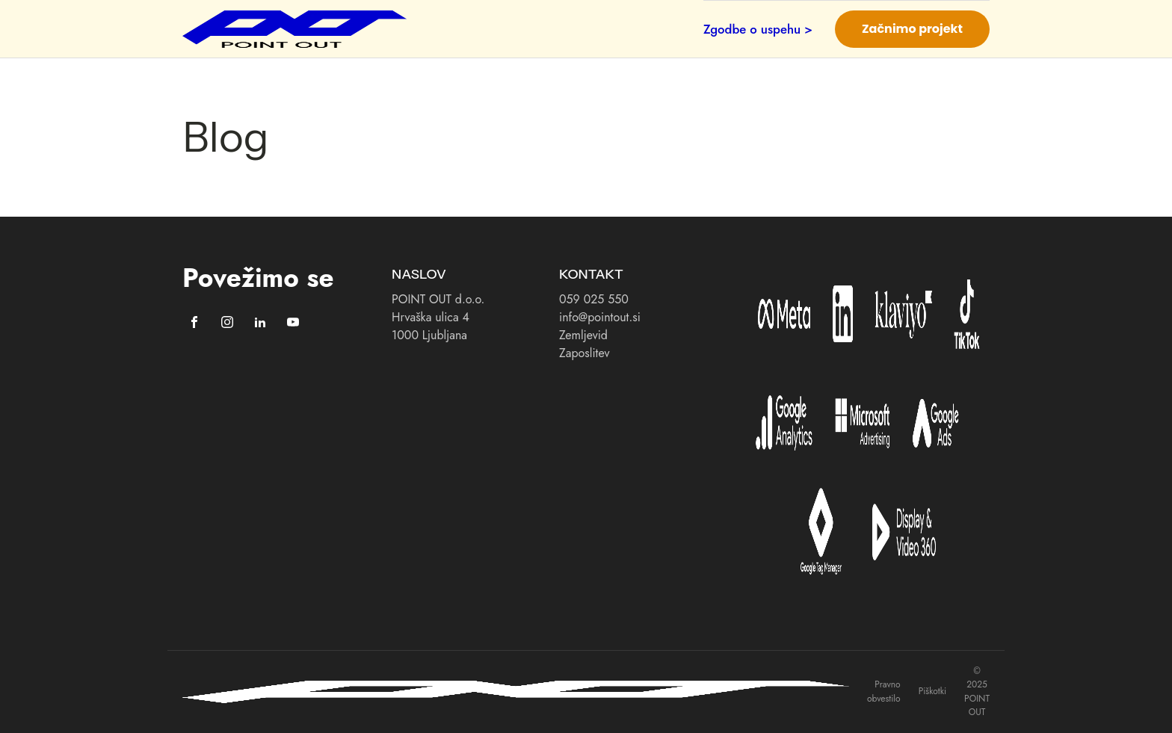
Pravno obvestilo (884, 691)
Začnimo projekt (912, 28)
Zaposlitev (584, 353)
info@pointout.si (600, 317)
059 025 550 (594, 299)
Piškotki (932, 691)
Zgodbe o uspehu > (757, 29)
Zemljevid (583, 335)
